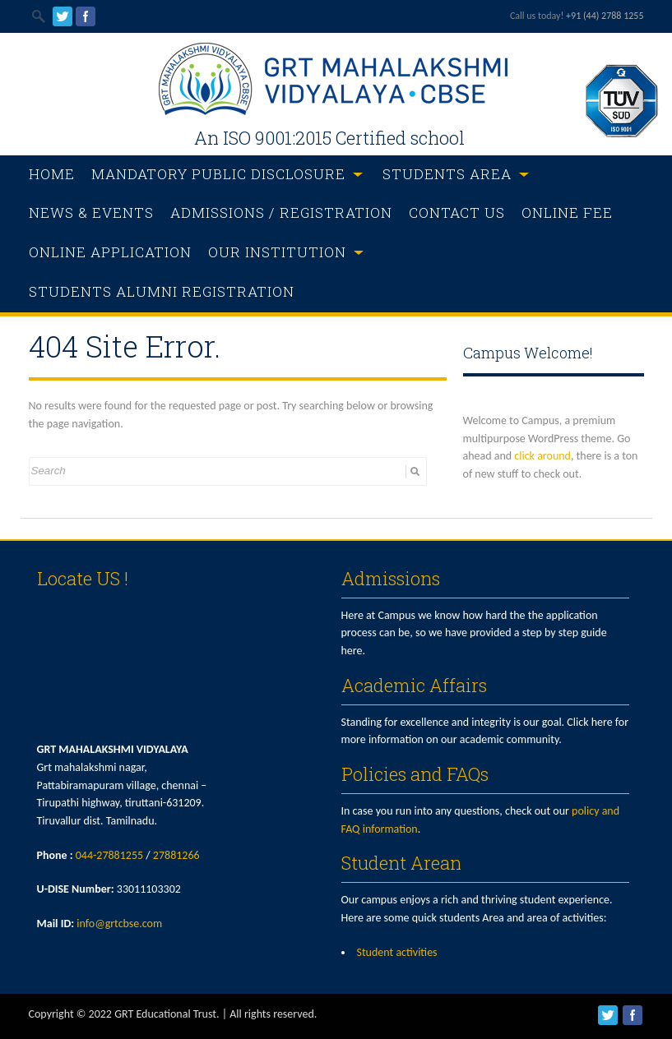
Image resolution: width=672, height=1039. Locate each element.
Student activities (397, 952)
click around (542, 456)
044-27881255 (109, 855)
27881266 (176, 855)
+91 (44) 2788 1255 (604, 15)
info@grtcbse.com (119, 923)
